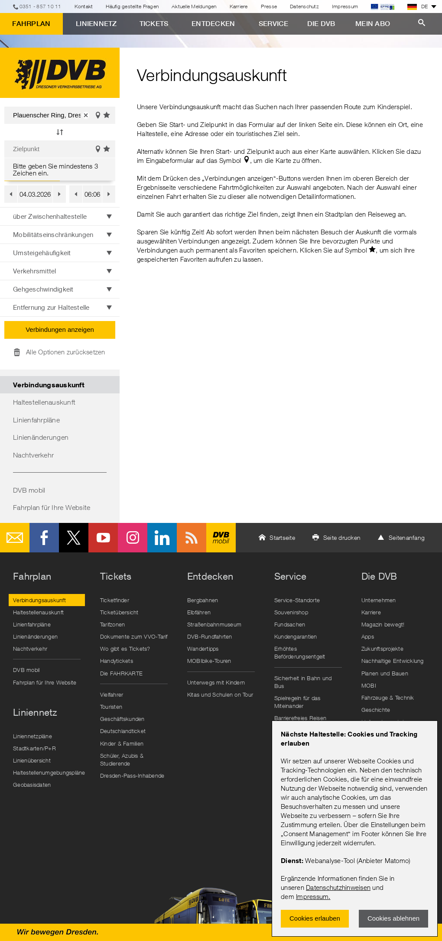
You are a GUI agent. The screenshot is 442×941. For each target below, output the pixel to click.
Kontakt (84, 6)
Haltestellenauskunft (44, 402)
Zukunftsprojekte (382, 648)
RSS (191, 537)
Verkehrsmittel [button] (34, 271)
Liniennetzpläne (32, 736)
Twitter (73, 537)
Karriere (239, 6)
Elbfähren (199, 612)
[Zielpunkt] (59, 149)
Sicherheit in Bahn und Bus (303, 682)
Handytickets (116, 660)
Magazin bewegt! (383, 624)
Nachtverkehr (33, 455)
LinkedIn (162, 537)
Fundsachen (290, 624)
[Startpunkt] (59, 115)
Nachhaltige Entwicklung (392, 660)
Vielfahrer (112, 694)
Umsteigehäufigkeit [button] (42, 252)
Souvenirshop (291, 612)
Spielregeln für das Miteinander (297, 701)
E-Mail (14, 537)
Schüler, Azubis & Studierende (121, 759)
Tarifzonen (112, 624)
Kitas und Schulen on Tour (220, 694)
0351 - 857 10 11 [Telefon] (41, 6)
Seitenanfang (407, 537)
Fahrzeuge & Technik (387, 697)
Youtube (103, 537)
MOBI (368, 685)
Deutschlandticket (123, 730)
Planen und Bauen (384, 673)
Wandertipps (203, 648)
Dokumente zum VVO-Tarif (134, 636)
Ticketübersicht (119, 612)
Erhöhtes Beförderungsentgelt (299, 652)
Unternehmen (378, 600)
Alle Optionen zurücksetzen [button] (65, 352)
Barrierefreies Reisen (300, 717)
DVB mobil (29, 490)
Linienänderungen (40, 437)
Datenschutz (304, 6)
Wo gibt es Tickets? (125, 648)
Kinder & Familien (121, 743)
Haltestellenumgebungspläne (49, 772)
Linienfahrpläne (36, 420)
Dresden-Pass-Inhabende (132, 775)
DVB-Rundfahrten (209, 636)
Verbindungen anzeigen (60, 329)
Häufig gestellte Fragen (132, 6)
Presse (269, 6)
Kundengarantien (295, 636)
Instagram (132, 537)
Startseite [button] (282, 537)
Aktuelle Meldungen (194, 6)
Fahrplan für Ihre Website (51, 507)
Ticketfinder (114, 600)
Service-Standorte (297, 600)
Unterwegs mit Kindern (216, 682)
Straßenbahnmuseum (214, 624)
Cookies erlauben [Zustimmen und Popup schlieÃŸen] (314, 918)
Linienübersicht (32, 760)
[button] (85, 115)
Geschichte (375, 709)
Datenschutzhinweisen (338, 887)
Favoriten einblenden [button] (107, 115)
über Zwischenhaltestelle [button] (50, 216)
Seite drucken (342, 537)
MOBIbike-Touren (209, 660)
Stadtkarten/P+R (34, 748)
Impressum (312, 896)
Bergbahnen (202, 600)
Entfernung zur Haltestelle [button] (51, 307)
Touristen (111, 706)
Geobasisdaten (32, 784)
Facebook (44, 537)
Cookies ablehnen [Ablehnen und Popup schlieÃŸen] (393, 918)
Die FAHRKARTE (121, 673)
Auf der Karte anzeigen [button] (97, 116)
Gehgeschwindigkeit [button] (43, 289)
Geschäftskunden (122, 718)
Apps (367, 636)
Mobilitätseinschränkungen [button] (53, 234)
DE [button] (417, 6)
